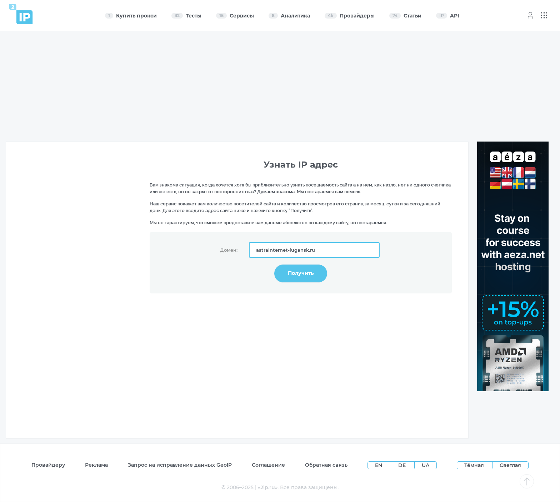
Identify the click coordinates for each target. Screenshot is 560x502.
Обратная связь (326, 465)
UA (425, 465)
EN (379, 465)
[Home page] (21, 14)
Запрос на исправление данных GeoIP (180, 465)
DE (402, 465)
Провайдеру (48, 465)
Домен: (229, 250)
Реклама (96, 465)
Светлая (510, 465)
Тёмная (474, 465)
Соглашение (268, 465)
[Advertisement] (280, 86)
